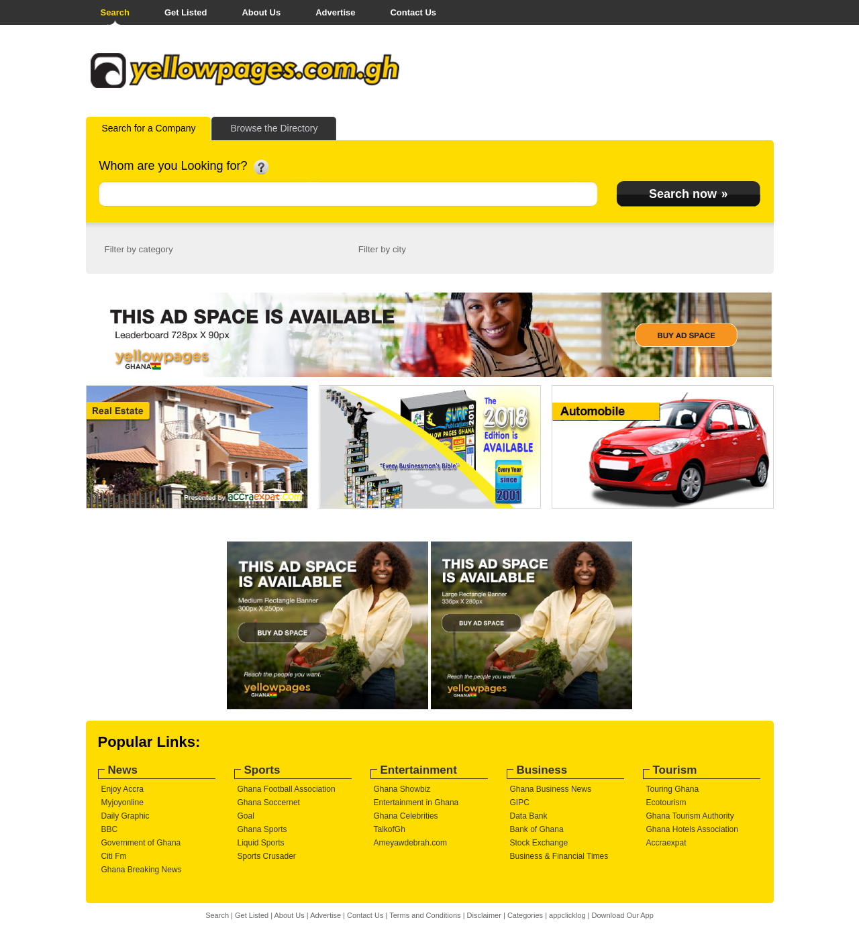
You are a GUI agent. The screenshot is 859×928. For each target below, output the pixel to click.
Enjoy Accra (122, 789)
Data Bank (529, 816)
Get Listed (185, 12)
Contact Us (413, 12)
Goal (246, 816)
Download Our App (622, 915)
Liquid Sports (261, 842)
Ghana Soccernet (269, 802)
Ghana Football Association (287, 789)
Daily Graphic (125, 816)
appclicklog (567, 915)
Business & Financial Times (559, 856)
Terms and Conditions (424, 915)
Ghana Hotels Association (692, 829)
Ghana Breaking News (141, 869)
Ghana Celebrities (406, 816)
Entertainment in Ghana (416, 802)
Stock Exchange (539, 842)
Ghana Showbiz (402, 789)
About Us (261, 12)
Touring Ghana (672, 789)
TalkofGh (389, 829)
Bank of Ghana (537, 829)
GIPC (519, 802)
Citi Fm (114, 856)
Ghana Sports (262, 829)
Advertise (335, 12)
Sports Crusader (267, 856)
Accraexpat (666, 842)
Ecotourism (666, 802)
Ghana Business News (550, 789)
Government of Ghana (141, 842)
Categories (525, 915)
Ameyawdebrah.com (410, 842)
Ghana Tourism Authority (690, 816)
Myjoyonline (122, 802)
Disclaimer (484, 915)
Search (115, 12)
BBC (109, 829)
